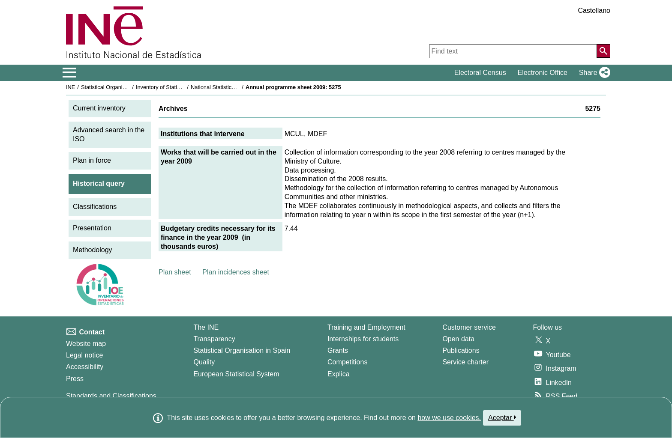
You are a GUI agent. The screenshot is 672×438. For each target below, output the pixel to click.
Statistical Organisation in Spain (120, 87)
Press (75, 378)
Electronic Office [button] (542, 72)
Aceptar (502, 417)
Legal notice (84, 355)
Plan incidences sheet (235, 272)
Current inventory (99, 108)
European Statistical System (236, 374)
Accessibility (84, 366)
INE (70, 87)
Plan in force (92, 160)
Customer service (468, 327)
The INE (206, 327)
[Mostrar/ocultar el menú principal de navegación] (70, 72)
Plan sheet (175, 272)
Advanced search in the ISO (108, 134)
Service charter (465, 362)
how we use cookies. (449, 417)
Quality (204, 362)
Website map (86, 343)
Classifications (95, 206)
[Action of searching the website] (603, 51)
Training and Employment (366, 327)
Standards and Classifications (111, 395)
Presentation (92, 228)
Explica (338, 374)
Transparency (214, 339)
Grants (337, 350)
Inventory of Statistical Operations (177, 87)
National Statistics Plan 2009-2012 (233, 87)
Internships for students (363, 339)
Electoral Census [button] (480, 72)
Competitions (347, 362)
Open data (458, 339)
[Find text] (513, 51)
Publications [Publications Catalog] (460, 350)
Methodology (92, 249)
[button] (593, 72)
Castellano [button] (594, 10)
